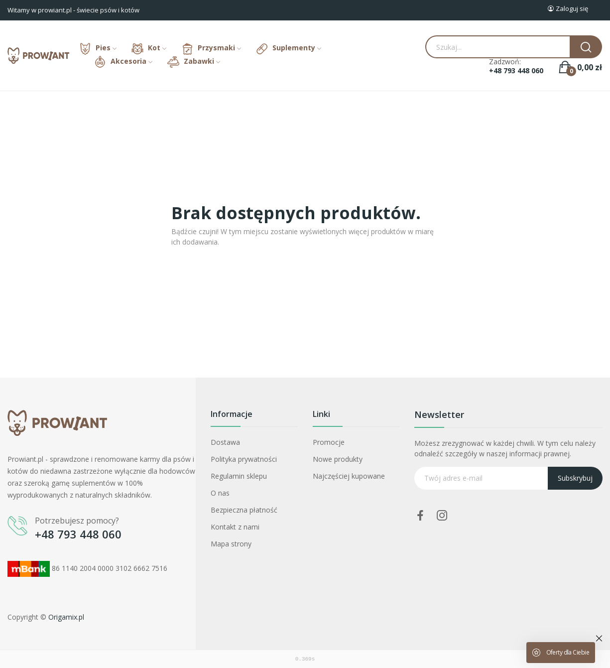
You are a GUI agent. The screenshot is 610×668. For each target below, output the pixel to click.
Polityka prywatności (244, 459)
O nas (220, 493)
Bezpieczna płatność (244, 510)
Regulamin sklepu (239, 476)
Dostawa (225, 442)
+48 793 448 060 (516, 70)
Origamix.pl (66, 617)
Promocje (329, 442)
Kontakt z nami (235, 527)
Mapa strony (231, 543)
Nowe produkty (338, 459)
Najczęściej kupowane (349, 476)
